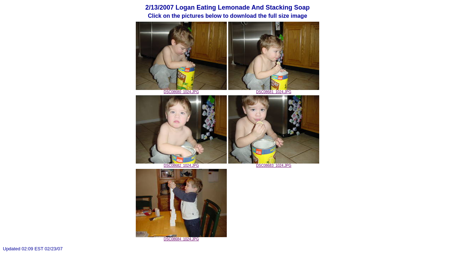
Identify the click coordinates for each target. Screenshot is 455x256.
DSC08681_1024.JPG (273, 90)
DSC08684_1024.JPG (181, 237)
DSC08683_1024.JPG (273, 163)
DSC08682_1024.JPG (181, 163)
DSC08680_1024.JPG (181, 90)
